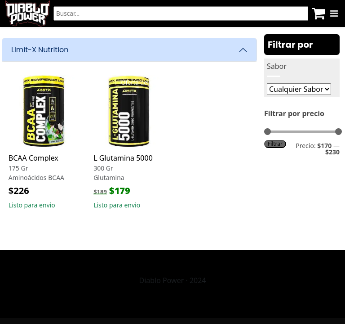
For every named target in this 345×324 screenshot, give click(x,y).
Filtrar (275, 143)
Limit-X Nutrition (40, 50)
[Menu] (334, 13)
